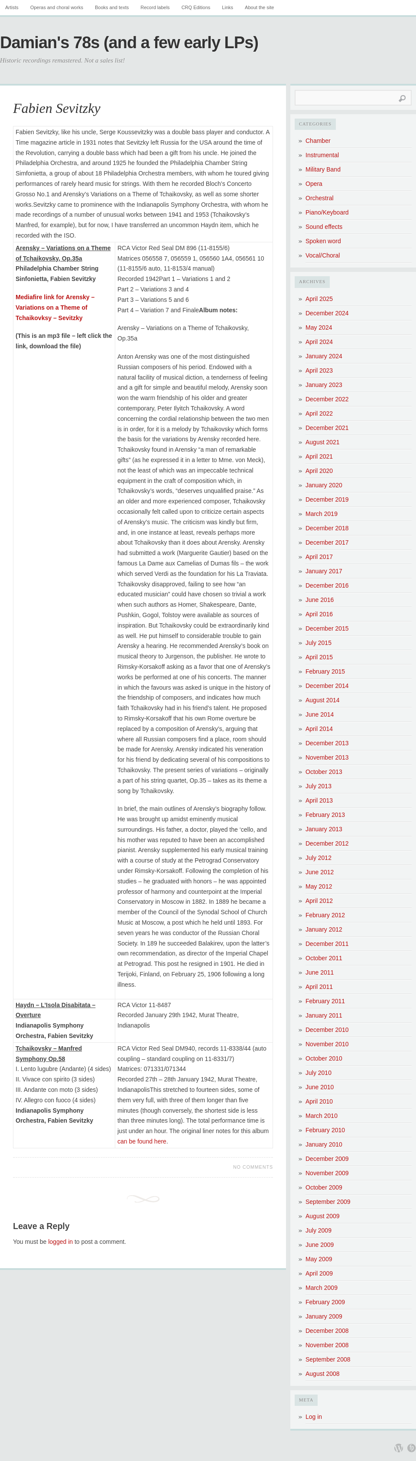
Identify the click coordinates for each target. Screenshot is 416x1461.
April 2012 (319, 900)
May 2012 (319, 886)
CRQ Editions (196, 7)
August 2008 (323, 1373)
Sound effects (324, 226)
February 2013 (325, 814)
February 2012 (325, 915)
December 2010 (327, 1029)
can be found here (141, 1141)
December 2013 (327, 743)
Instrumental (322, 155)
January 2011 (324, 1015)
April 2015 (319, 657)
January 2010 (324, 1144)
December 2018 (327, 528)
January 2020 (324, 485)
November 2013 (327, 757)
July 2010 (319, 1072)
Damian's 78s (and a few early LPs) (129, 42)
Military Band (323, 169)
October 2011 (324, 958)
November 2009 (327, 1173)
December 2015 (327, 628)
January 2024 (324, 356)
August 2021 (323, 442)
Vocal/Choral (323, 255)
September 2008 (328, 1359)
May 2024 (319, 327)
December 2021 (327, 427)
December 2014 (327, 685)
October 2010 (324, 1058)
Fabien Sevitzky (57, 108)
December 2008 (327, 1330)
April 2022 (319, 413)
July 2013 (319, 786)
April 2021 (319, 456)
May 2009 (319, 1259)
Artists (12, 7)
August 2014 (323, 700)
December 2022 (327, 399)
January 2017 (324, 571)
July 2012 (319, 857)
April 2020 (319, 470)
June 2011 (320, 972)
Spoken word (323, 241)
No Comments (253, 1167)
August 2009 (323, 1216)
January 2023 (324, 384)
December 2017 (327, 542)
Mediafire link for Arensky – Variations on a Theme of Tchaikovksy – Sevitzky (55, 307)
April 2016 (319, 614)
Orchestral (320, 198)
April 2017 (319, 556)
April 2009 (319, 1273)
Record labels (154, 7)
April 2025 (319, 298)
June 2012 (320, 872)
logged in (60, 1241)
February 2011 (325, 1001)
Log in (314, 1416)
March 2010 (322, 1115)
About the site (259, 7)
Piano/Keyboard (327, 212)
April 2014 (319, 728)
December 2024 (327, 313)
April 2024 (319, 341)
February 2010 (325, 1130)
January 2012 (324, 929)
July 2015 (319, 642)
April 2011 (319, 986)
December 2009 (327, 1158)
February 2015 (325, 671)
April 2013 (319, 800)
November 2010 (327, 1044)
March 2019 (322, 513)
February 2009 (325, 1302)
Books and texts (112, 7)
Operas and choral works (56, 7)
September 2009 (328, 1201)
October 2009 (324, 1187)
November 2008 (327, 1345)
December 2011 (327, 943)
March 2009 (322, 1287)
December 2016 (327, 585)
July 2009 (319, 1230)
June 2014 (320, 714)
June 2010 (320, 1087)
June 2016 (320, 599)
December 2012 (327, 843)
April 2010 (319, 1101)
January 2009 (324, 1316)
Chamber (318, 140)
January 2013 (324, 829)
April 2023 (319, 370)
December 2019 (327, 499)
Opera (314, 183)
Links (227, 7)
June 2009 (320, 1244)
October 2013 (324, 771)
